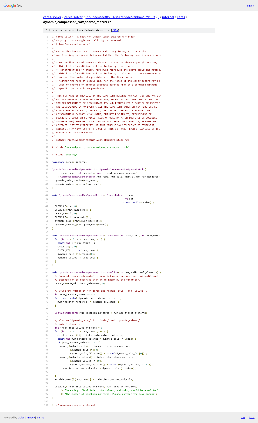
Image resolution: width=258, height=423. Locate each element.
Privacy (31, 417)
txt (243, 417)
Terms (40, 417)
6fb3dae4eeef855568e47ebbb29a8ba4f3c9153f (120, 17)
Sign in (250, 5)
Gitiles (21, 417)
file (115, 30)
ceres (181, 17)
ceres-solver (52, 17)
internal (168, 17)
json (251, 417)
